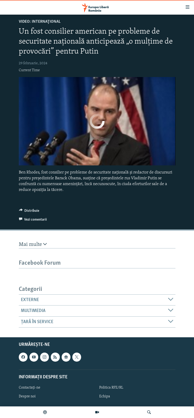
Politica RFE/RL (111, 387)
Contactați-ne (29, 387)
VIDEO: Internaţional (39, 21)
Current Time (29, 70)
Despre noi (27, 396)
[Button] (29, 211)
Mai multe (33, 244)
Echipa (104, 396)
